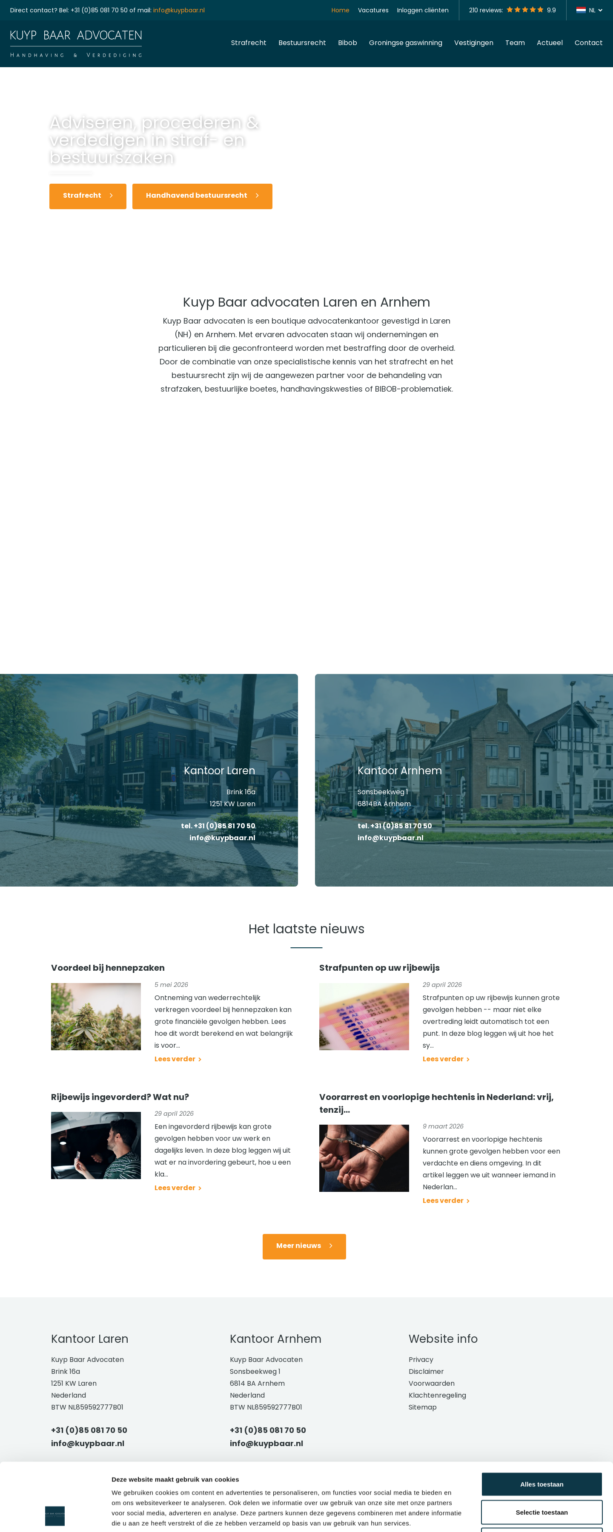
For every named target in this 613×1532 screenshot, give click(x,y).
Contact (589, 43)
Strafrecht (248, 43)
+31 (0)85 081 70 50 (99, 10)
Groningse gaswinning (405, 43)
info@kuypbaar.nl (179, 10)
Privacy (421, 1359)
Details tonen (460, 1515)
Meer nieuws (298, 1246)
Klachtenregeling (437, 1395)
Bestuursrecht (302, 43)
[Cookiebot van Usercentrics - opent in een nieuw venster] (55, 1515)
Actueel (550, 43)
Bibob (347, 43)
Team (515, 43)
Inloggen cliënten (423, 10)
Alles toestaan (542, 1420)
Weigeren (541, 1476)
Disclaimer (426, 1371)
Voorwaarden (432, 1383)
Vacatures (373, 10)
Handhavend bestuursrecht (196, 196)
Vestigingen (473, 43)
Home (340, 10)
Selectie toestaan (542, 1448)
